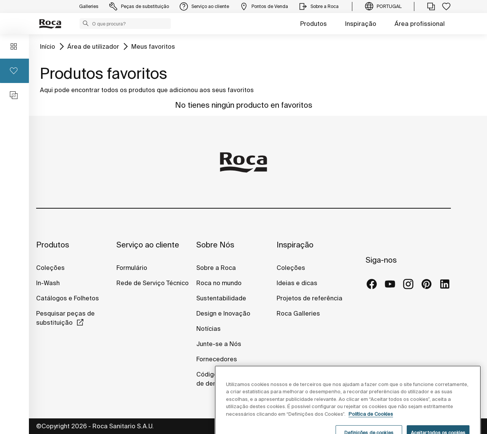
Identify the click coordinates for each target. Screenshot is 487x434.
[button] (85, 23)
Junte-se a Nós (218, 343)
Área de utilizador (93, 46)
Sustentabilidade (221, 298)
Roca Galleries (298, 313)
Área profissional (420, 23)
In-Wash (48, 282)
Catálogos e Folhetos (67, 298)
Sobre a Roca (216, 267)
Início (47, 46)
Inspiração (360, 23)
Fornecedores (216, 359)
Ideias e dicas (297, 282)
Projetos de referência (309, 298)
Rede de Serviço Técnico (152, 282)
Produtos (313, 23)
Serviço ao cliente (147, 244)
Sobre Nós (215, 244)
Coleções (50, 267)
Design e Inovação (223, 313)
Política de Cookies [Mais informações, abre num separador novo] (371, 424)
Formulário (131, 267)
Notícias (208, 328)
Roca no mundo (219, 282)
